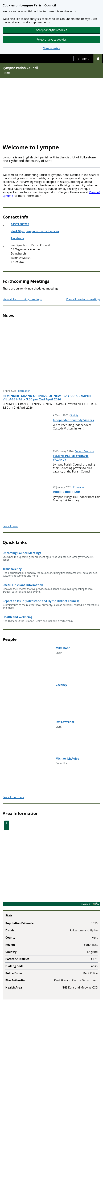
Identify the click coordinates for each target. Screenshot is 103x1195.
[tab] (83, 58)
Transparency (12, 569)
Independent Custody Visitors (73, 420)
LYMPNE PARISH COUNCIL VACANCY (71, 458)
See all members (13, 797)
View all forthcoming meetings (22, 299)
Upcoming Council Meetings (22, 553)
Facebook (17, 238)
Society (74, 415)
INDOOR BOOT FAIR (66, 492)
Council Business (84, 451)
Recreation (24, 390)
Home (6, 73)
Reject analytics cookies (51, 39)
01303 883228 (20, 224)
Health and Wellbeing (17, 617)
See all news (10, 526)
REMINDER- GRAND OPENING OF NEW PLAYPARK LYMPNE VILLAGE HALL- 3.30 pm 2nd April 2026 (47, 397)
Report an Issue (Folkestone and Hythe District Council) (41, 601)
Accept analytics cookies (51, 30)
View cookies (51, 48)
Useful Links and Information (23, 585)
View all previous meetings (83, 299)
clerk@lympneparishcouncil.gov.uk (35, 231)
